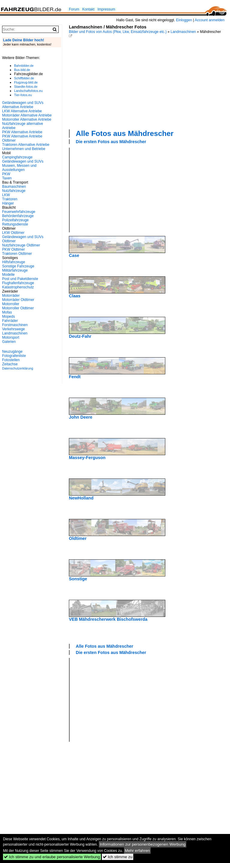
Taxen (7, 178)
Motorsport (10, 337)
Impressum (106, 9)
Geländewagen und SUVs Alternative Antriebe (22, 105)
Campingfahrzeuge (17, 157)
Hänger (8, 203)
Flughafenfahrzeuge (18, 283)
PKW (6, 174)
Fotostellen (11, 360)
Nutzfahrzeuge (13, 191)
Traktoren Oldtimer (17, 254)
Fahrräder (10, 321)
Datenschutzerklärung (17, 368)
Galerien (9, 342)
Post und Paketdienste (20, 279)
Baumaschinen (14, 186)
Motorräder (11, 295)
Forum (74, 9)
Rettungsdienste (15, 224)
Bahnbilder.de (24, 65)
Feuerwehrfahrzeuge (18, 212)
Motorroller (10, 304)
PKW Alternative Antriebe (22, 132)
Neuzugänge (12, 351)
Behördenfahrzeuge (18, 216)
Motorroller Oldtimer (18, 308)
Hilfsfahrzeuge (13, 262)
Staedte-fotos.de (25, 86)
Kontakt (88, 9)
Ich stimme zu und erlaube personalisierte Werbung (52, 857)
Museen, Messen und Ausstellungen (19, 167)
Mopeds (8, 316)
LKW (6, 195)
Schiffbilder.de (24, 78)
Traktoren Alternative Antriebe (25, 145)
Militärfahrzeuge (15, 270)
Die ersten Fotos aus (111, 141)
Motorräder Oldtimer (18, 300)
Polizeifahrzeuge (15, 220)
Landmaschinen (183, 32)
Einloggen (184, 20)
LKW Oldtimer (13, 233)
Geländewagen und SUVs (22, 161)
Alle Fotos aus (124, 133)
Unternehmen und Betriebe (23, 149)
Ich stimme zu (117, 857)
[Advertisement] (149, 83)
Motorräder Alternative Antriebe (27, 115)
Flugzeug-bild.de (26, 82)
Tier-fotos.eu (23, 95)
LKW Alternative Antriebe (22, 111)
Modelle (8, 274)
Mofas (7, 312)
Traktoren (9, 199)
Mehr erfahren (137, 850)
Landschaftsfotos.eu (28, 91)
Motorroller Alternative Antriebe (26, 119)
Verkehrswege (13, 329)
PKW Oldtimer (13, 249)
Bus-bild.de (22, 70)
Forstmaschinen (15, 325)
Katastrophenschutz (18, 287)
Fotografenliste (14, 356)
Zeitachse (10, 364)
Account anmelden (209, 20)
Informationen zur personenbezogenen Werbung (143, 844)
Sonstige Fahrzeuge (18, 266)
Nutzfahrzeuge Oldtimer (21, 245)
